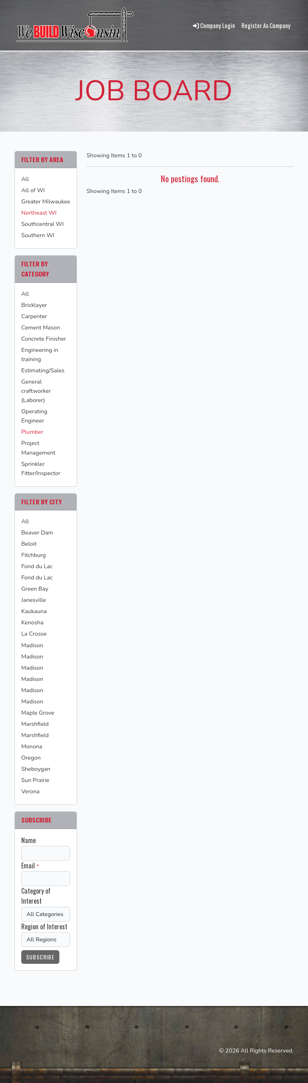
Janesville (33, 600)
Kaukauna (34, 611)
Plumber (32, 432)
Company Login (214, 25)
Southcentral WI (42, 224)
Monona (31, 746)
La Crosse (34, 634)
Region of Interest (44, 926)
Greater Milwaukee (45, 201)
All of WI (33, 190)
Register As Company (265, 25)
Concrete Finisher (43, 339)
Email (28, 865)
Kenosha (32, 622)
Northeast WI (39, 213)
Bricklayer (34, 305)
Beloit (28, 544)
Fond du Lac (37, 566)
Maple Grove (37, 713)
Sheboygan (36, 769)
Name (28, 840)
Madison (32, 645)
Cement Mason (40, 327)
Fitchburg (33, 555)
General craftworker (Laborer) (36, 391)
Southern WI (37, 235)
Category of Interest (36, 896)
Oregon (31, 758)
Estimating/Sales (43, 370)
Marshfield (35, 724)
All (25, 179)
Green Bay (34, 589)
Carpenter (34, 316)
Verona (30, 791)
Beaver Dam (37, 532)
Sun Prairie (35, 780)
